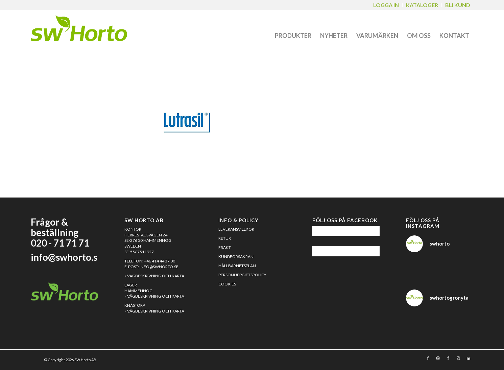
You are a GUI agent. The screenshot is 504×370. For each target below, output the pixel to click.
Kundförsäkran (236, 256)
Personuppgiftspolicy (242, 274)
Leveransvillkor (236, 229)
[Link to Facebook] (428, 358)
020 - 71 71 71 (60, 243)
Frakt (224, 247)
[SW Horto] (79, 30)
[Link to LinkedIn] (468, 358)
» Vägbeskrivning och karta (154, 275)
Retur (224, 238)
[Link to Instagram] (438, 358)
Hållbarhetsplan (237, 265)
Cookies (227, 283)
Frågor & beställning (54, 227)
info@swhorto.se (67, 257)
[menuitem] (386, 5)
